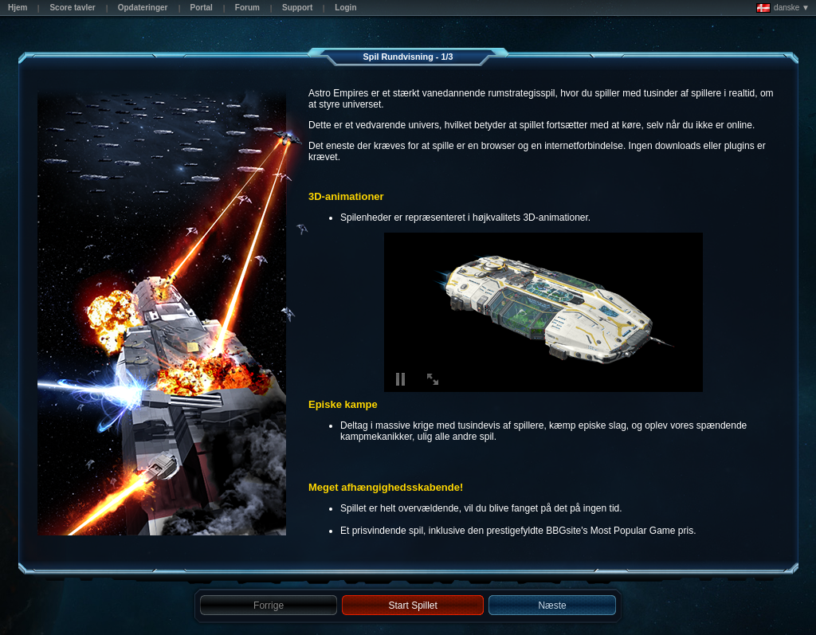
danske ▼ (783, 8)
